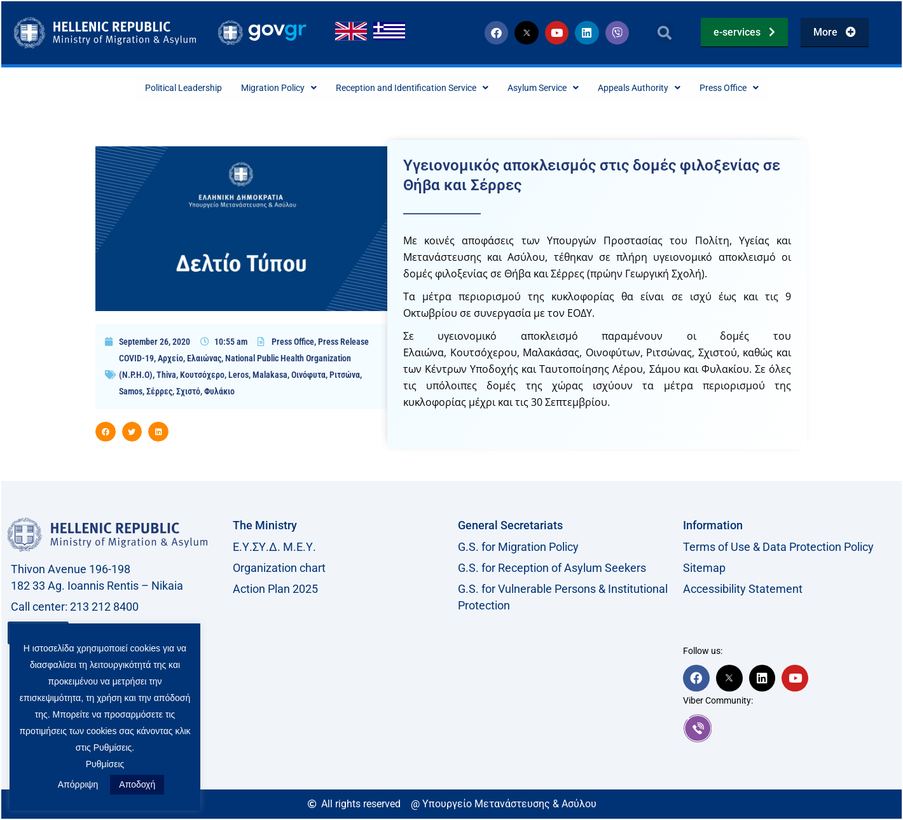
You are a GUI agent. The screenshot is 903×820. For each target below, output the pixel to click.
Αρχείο (170, 359)
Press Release (343, 343)
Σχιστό (188, 392)
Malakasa (269, 376)
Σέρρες (159, 392)
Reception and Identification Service (407, 88)
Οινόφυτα (308, 376)
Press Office (764, 88)
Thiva (166, 376)
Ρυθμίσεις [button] (105, 764)
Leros (238, 376)
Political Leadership (150, 88)
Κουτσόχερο (202, 376)
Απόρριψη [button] (78, 784)
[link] (789, 730)
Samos (130, 392)
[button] (664, 32)
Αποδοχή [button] (137, 784)
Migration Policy (257, 88)
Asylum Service (556, 88)
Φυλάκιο (219, 392)
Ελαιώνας (204, 359)
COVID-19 (136, 359)
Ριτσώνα (344, 376)
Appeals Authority (664, 88)
